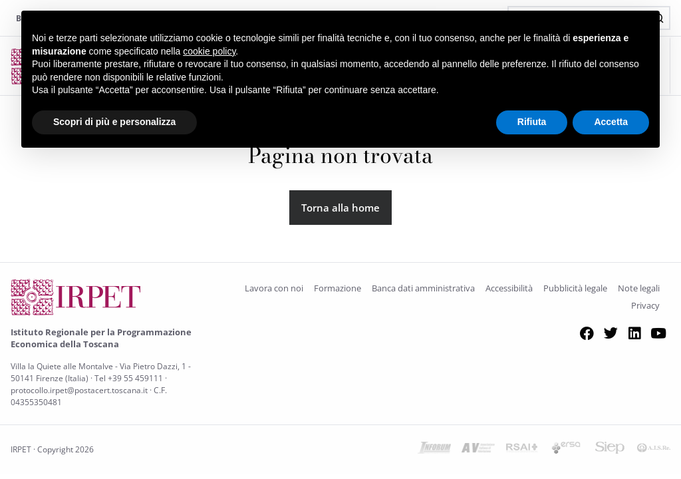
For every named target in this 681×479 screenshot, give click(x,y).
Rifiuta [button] (532, 121)
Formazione (337, 288)
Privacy (645, 305)
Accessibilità (509, 288)
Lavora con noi (274, 288)
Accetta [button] (611, 121)
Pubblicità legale (575, 288)
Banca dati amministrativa (423, 288)
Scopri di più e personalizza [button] (114, 121)
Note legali (639, 288)
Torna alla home (340, 207)
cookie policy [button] (209, 51)
